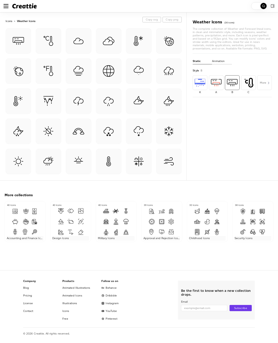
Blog (26, 288)
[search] (259, 6)
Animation (218, 61)
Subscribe (240, 308)
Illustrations (69, 303)
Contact (28, 311)
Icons (9, 21)
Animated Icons (72, 295)
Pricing (27, 295)
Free (65, 318)
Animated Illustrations (76, 288)
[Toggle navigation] (6, 6)
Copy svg (152, 19)
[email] (204, 308)
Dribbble (109, 295)
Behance (109, 288)
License (28, 303)
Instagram (110, 303)
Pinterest (109, 318)
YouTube (109, 311)
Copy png (172, 19)
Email (184, 301)
